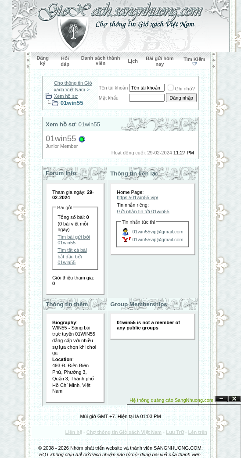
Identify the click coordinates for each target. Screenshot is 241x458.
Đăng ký (42, 60)
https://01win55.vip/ (137, 197)
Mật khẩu (109, 97)
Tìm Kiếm (194, 59)
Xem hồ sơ (66, 96)
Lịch (133, 61)
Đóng (234, 399)
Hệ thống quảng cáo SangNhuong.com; (172, 400)
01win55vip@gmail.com (157, 231)
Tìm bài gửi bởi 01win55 (74, 239)
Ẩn (221, 399)
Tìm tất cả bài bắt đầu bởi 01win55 (72, 256)
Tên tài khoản (113, 87)
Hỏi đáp (65, 61)
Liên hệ (73, 432)
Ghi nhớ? (181, 88)
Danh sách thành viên (100, 60)
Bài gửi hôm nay (159, 61)
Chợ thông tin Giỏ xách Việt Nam (124, 432)
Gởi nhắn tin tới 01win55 (143, 211)
